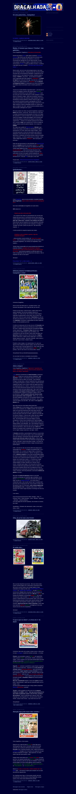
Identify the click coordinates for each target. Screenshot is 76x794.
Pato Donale (49, 33)
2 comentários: (17, 781)
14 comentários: (17, 264)
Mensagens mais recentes (19, 786)
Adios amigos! (18, 366)
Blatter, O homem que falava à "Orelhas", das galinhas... (28, 49)
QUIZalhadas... (18, 169)
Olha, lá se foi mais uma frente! (23, 518)
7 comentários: (17, 540)
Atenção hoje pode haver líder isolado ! (26, 711)
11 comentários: (17, 359)
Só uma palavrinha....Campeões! (24, 15)
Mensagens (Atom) (23, 789)
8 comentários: (17, 41)
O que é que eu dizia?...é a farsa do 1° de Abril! (27, 621)
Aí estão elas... (18, 547)
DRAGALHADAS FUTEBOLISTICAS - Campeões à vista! (25, 272)
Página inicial (30, 786)
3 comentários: (17, 511)
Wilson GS (49, 35)
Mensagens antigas (39, 786)
